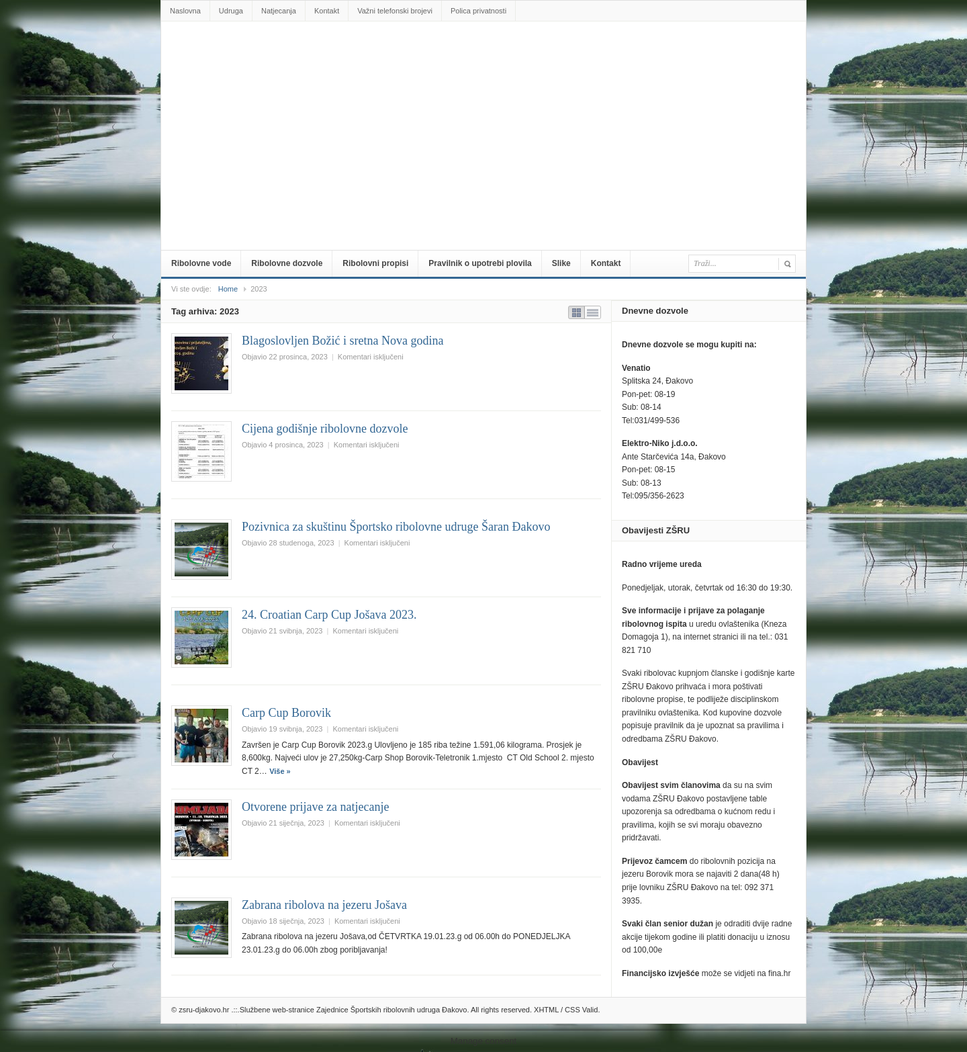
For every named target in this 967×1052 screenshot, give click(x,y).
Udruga (231, 11)
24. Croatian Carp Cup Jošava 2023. (329, 614)
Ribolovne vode (201, 263)
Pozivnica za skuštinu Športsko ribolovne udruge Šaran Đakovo (396, 526)
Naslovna (185, 11)
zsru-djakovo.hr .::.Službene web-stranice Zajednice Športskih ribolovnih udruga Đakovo (486, 52)
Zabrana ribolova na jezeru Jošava (324, 905)
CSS (572, 1010)
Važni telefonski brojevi (394, 11)
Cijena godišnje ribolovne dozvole (325, 428)
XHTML (546, 1010)
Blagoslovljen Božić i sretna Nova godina (342, 340)
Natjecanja (278, 11)
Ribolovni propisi (375, 263)
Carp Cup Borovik (286, 712)
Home (228, 289)
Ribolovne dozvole (286, 263)
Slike (561, 263)
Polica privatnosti (478, 11)
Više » (280, 771)
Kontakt (326, 11)
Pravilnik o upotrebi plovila (479, 263)
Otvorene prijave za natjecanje (315, 807)
